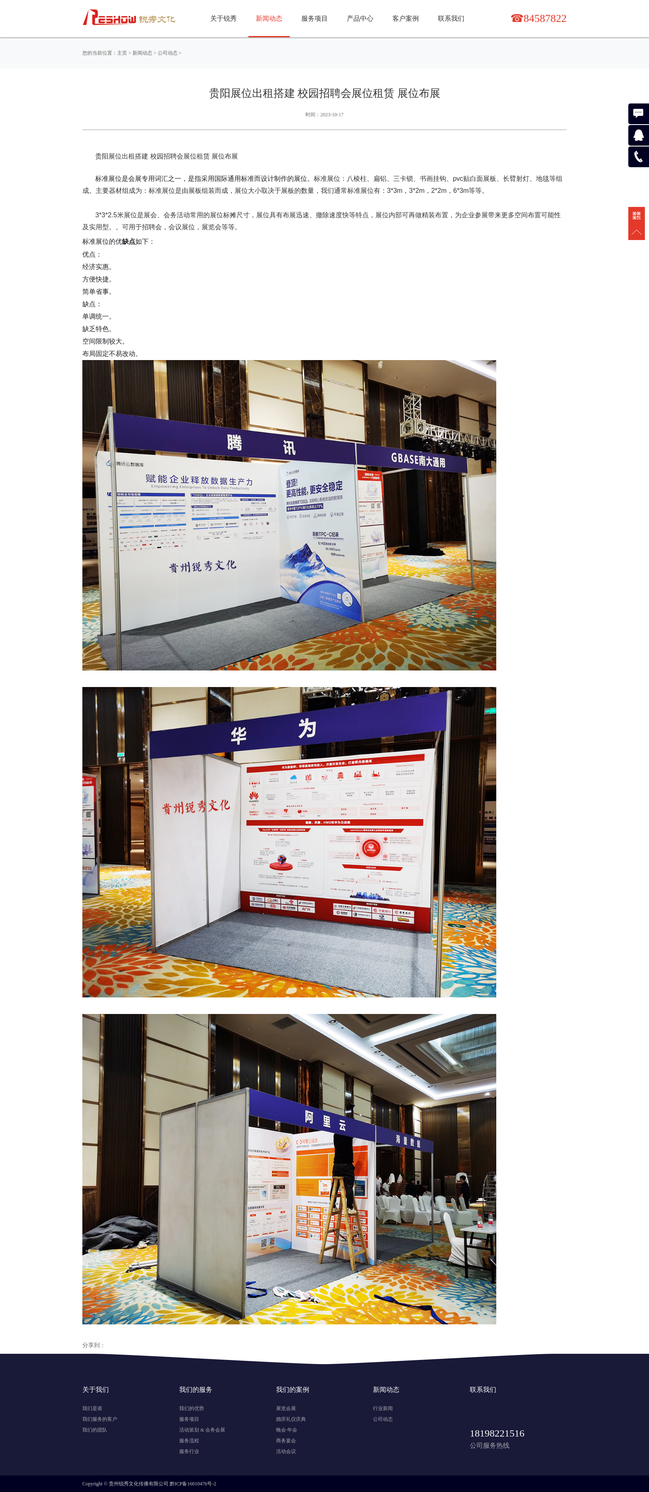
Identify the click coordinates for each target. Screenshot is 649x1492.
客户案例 (405, 18)
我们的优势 (191, 1408)
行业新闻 (383, 1408)
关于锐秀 (223, 18)
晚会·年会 (286, 1430)
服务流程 (189, 1441)
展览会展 (286, 1408)
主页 (122, 53)
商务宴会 (286, 1441)
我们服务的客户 (99, 1419)
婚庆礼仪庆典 (291, 1419)
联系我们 (451, 18)
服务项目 (314, 18)
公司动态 (168, 53)
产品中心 (360, 18)
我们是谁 (92, 1408)
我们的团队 (94, 1430)
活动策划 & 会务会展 (202, 1430)
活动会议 (286, 1451)
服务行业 (189, 1451)
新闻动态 (142, 53)
